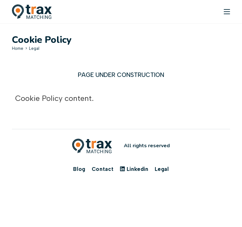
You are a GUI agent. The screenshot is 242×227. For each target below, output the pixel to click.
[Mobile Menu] (227, 11)
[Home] (17, 48)
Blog (79, 169)
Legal (34, 48)
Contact (103, 169)
